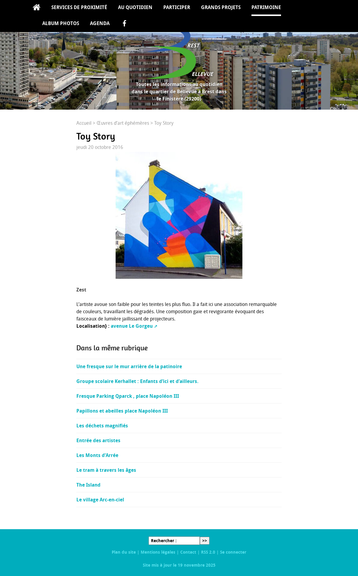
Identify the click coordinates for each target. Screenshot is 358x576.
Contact (188, 552)
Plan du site (124, 552)
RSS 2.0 (208, 552)
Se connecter (233, 552)
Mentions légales (158, 552)
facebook (124, 24)
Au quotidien (135, 7)
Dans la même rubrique (112, 348)
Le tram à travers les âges (106, 470)
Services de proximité (79, 7)
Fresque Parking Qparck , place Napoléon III (127, 396)
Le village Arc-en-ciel (100, 499)
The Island (88, 484)
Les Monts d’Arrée (97, 455)
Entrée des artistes (98, 440)
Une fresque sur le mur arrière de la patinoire (129, 366)
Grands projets (221, 7)
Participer (176, 7)
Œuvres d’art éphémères (123, 123)
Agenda (100, 23)
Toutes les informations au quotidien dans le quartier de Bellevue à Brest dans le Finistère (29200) (179, 91)
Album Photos (60, 23)
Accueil (36, 8)
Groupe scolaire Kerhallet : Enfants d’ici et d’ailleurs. (137, 381)
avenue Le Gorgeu (132, 326)
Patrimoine (266, 7)
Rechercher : (164, 541)
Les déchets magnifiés (102, 425)
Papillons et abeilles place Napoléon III (122, 410)
